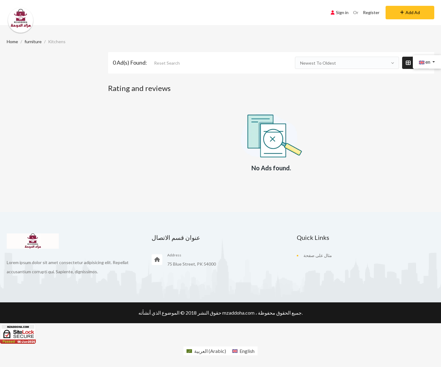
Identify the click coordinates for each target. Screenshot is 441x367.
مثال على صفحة (317, 255)
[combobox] (347, 63)
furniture (33, 41)
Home (12, 41)
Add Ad (410, 12)
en (425, 62)
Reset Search (167, 63)
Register (371, 12)
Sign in (340, 12)
